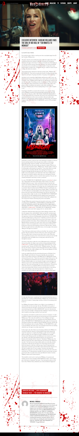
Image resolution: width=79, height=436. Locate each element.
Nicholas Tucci (27, 393)
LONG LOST (25, 244)
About (75, 3)
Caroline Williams (28, 390)
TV (58, 3)
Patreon (63, 3)
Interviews (41, 48)
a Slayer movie (32, 207)
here (51, 180)
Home (46, 3)
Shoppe (69, 3)
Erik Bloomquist (41, 390)
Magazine (53, 3)
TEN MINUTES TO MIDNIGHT (42, 393)
